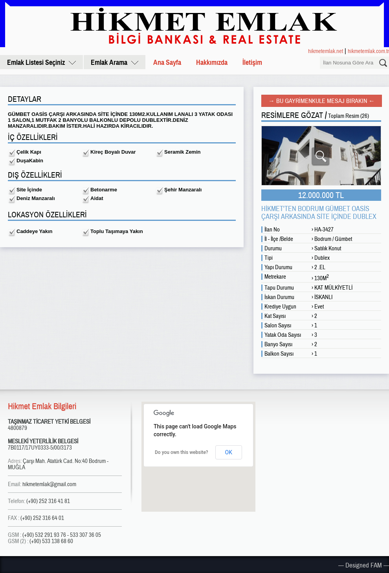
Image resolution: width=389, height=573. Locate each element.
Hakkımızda (212, 62)
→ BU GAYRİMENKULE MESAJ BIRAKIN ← (321, 100)
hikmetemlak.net (325, 51)
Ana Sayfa (167, 62)
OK (228, 452)
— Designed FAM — (363, 565)
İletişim (252, 62)
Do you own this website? (181, 452)
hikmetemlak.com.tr (368, 51)
